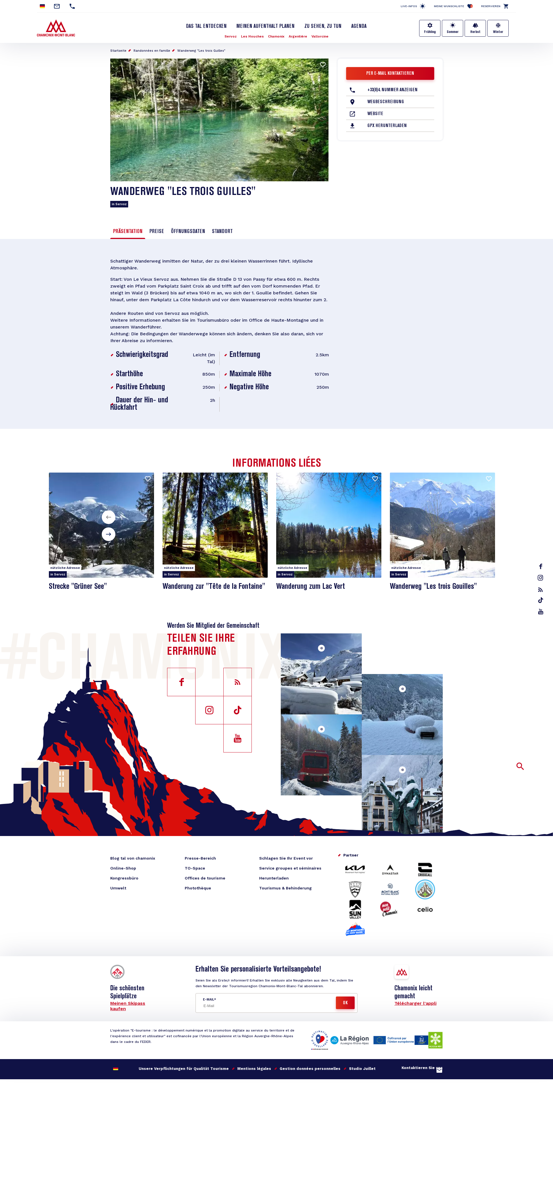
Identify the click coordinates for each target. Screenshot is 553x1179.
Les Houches (252, 36)
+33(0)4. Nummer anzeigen (392, 90)
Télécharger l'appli (415, 1003)
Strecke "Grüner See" (78, 586)
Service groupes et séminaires (290, 868)
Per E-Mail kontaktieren (390, 74)
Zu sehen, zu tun (322, 26)
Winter (498, 32)
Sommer (453, 32)
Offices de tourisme (205, 878)
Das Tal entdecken (206, 26)
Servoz (230, 36)
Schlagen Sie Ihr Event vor (286, 858)
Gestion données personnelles (310, 1068)
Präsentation (127, 231)
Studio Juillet (362, 1068)
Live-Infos (409, 6)
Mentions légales (254, 1068)
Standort (222, 231)
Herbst (475, 32)
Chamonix (276, 36)
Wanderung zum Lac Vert (310, 586)
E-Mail (208, 999)
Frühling (430, 32)
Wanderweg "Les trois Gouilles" (433, 586)
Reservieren (490, 6)
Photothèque (198, 888)
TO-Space (195, 868)
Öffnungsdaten (188, 231)
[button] (108, 517)
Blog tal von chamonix (132, 858)
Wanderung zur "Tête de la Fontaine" (214, 586)
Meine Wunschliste (453, 6)
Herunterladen (274, 878)
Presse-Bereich (200, 858)
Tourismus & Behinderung (285, 888)
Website (375, 114)
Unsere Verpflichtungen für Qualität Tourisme (184, 1068)
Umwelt (118, 888)
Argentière (298, 36)
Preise (156, 231)
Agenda (359, 26)
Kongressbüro (124, 878)
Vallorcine (320, 36)
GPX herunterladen (387, 126)
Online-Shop (123, 868)
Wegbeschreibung (385, 102)
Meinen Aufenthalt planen (265, 26)
